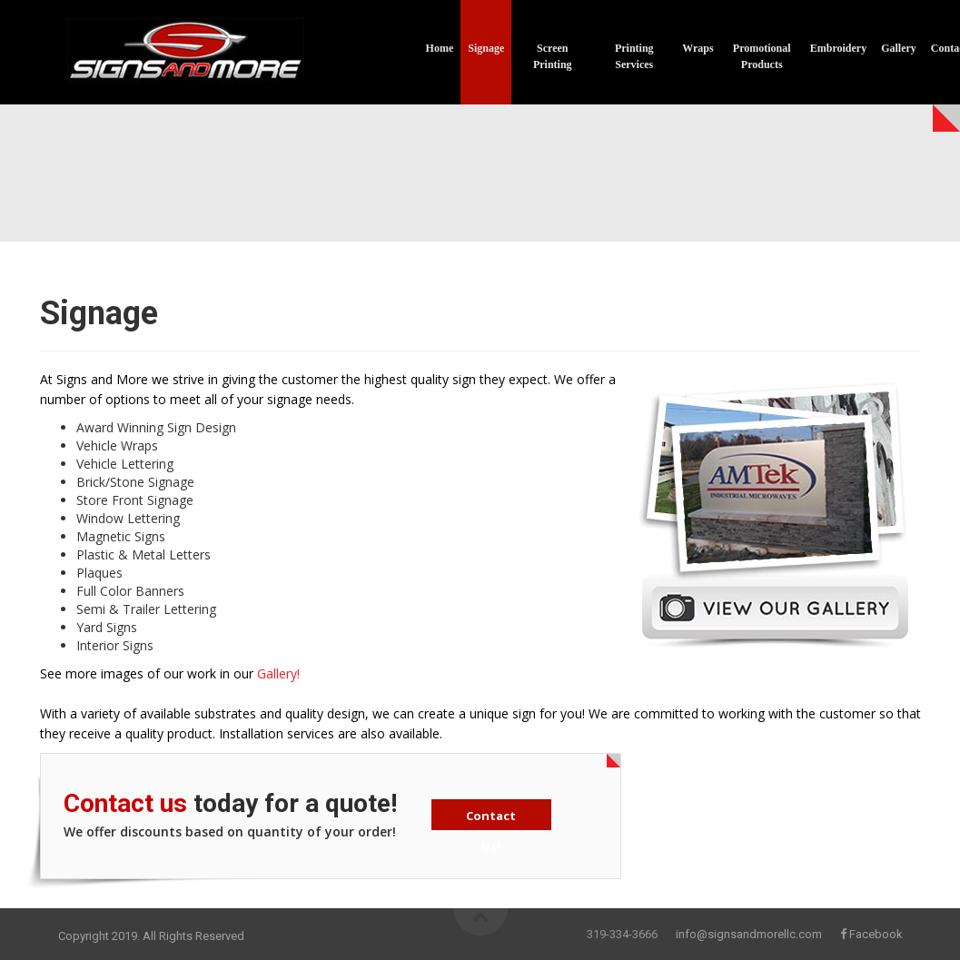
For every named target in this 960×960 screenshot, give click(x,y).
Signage (486, 48)
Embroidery (838, 48)
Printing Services (634, 56)
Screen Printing (552, 56)
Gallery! (278, 673)
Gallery (898, 48)
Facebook (876, 934)
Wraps (697, 48)
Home (440, 48)
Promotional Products (762, 56)
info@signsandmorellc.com (749, 934)
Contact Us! (491, 818)
